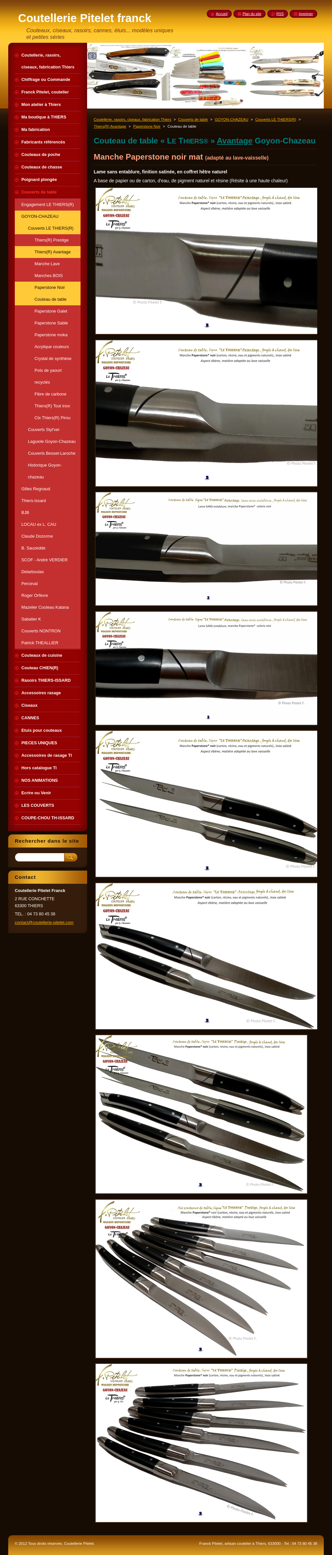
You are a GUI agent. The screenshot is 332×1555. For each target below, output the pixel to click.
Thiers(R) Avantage (110, 126)
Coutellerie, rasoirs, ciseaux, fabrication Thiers (132, 119)
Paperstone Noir (146, 126)
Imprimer (306, 14)
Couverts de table (193, 119)
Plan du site (252, 14)
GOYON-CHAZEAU (232, 119)
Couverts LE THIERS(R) (275, 119)
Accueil (221, 14)
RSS (280, 14)
